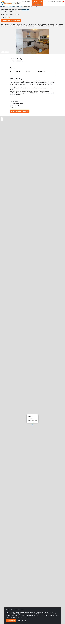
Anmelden (58, 1)
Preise (45, 1)
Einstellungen (21, 621)
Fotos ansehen (4, 52)
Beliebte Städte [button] (26, 1)
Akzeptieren (11, 621)
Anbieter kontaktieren (11, 21)
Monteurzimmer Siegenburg (14, 6)
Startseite (2, 6)
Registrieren (51, 1)
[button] (32, 424)
